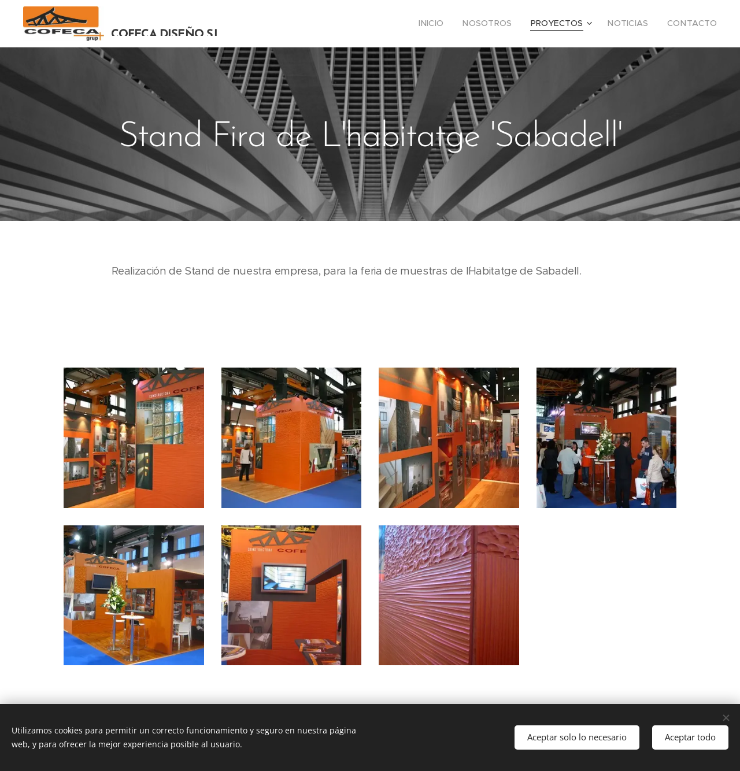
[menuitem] (451, 23)
